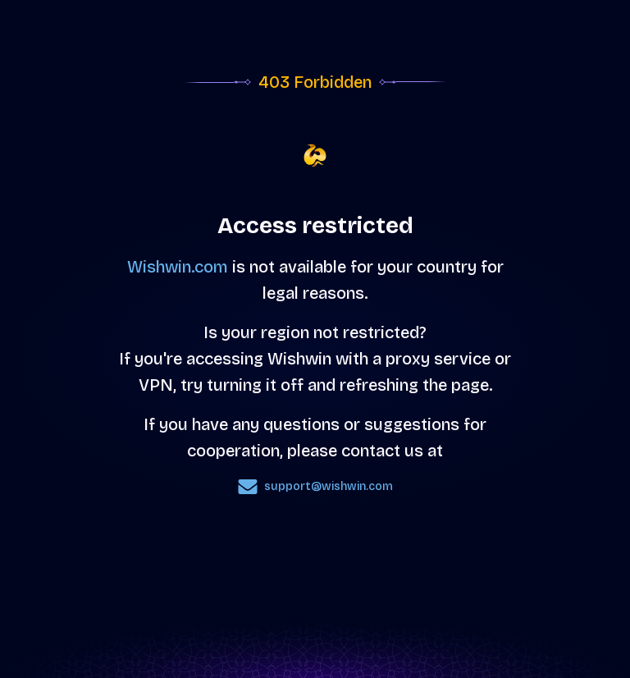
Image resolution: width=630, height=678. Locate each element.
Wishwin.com (177, 267)
